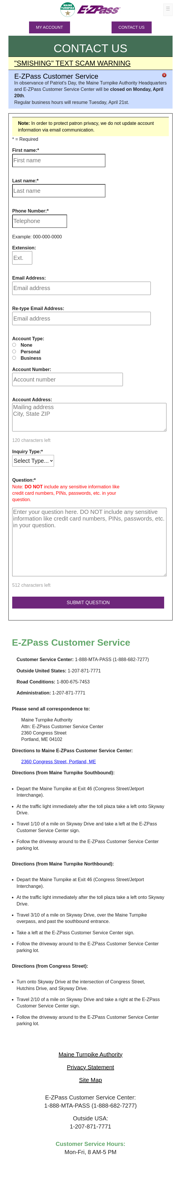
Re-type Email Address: (38, 308)
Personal (30, 351)
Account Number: (31, 369)
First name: (24, 150)
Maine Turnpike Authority (90, 1054)
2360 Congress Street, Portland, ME (58, 761)
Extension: (24, 247)
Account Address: (32, 399)
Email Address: (29, 278)
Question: (23, 480)
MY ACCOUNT (49, 27)
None (26, 345)
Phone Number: (29, 210)
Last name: (24, 180)
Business (31, 358)
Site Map (90, 1080)
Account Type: (28, 338)
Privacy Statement (90, 1067)
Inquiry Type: (26, 451)
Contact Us (132, 27)
